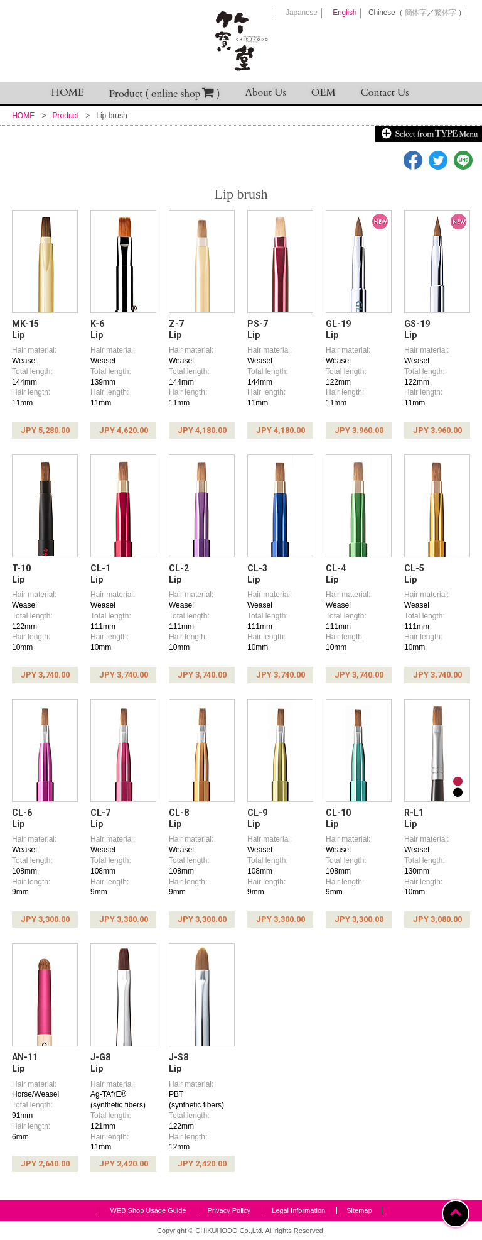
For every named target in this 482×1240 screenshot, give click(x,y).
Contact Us (385, 92)
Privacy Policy (229, 1210)
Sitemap (359, 1210)
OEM (323, 92)
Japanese (301, 12)
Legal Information (298, 1210)
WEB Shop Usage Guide (148, 1210)
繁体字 (445, 12)
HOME (67, 92)
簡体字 (416, 12)
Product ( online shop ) (164, 93)
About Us (265, 92)
